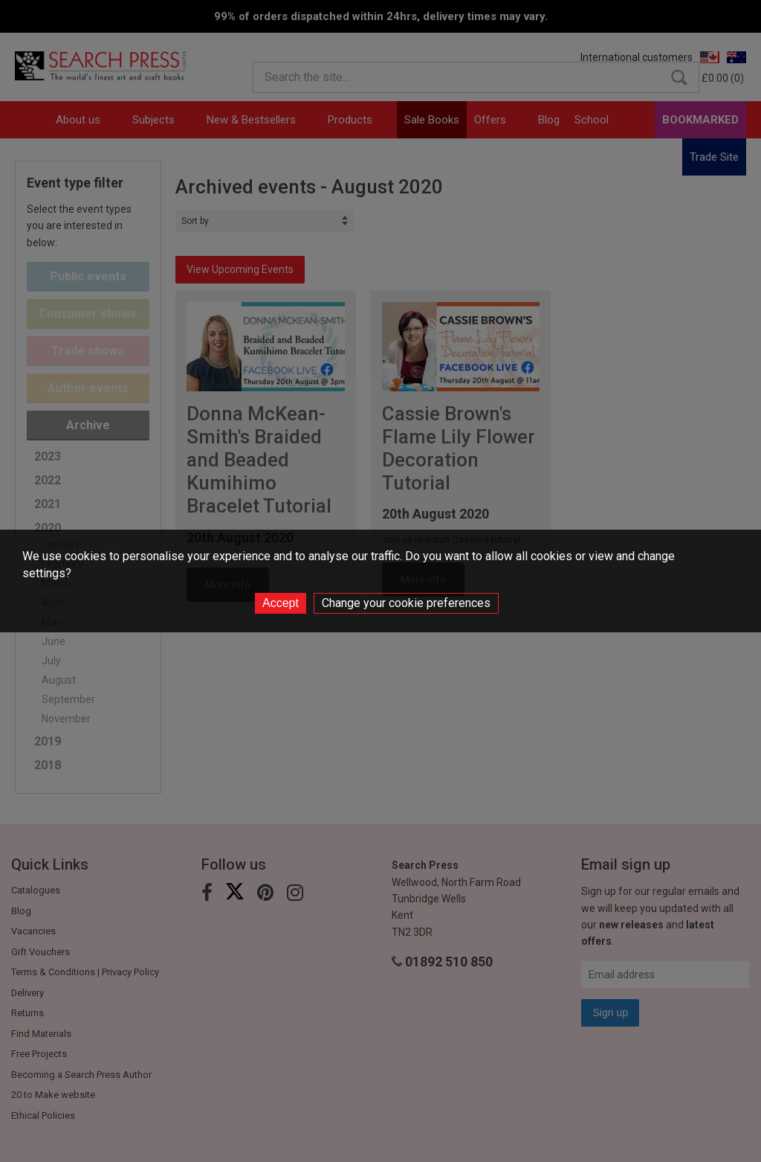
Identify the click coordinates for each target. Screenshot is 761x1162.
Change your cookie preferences (406, 603)
